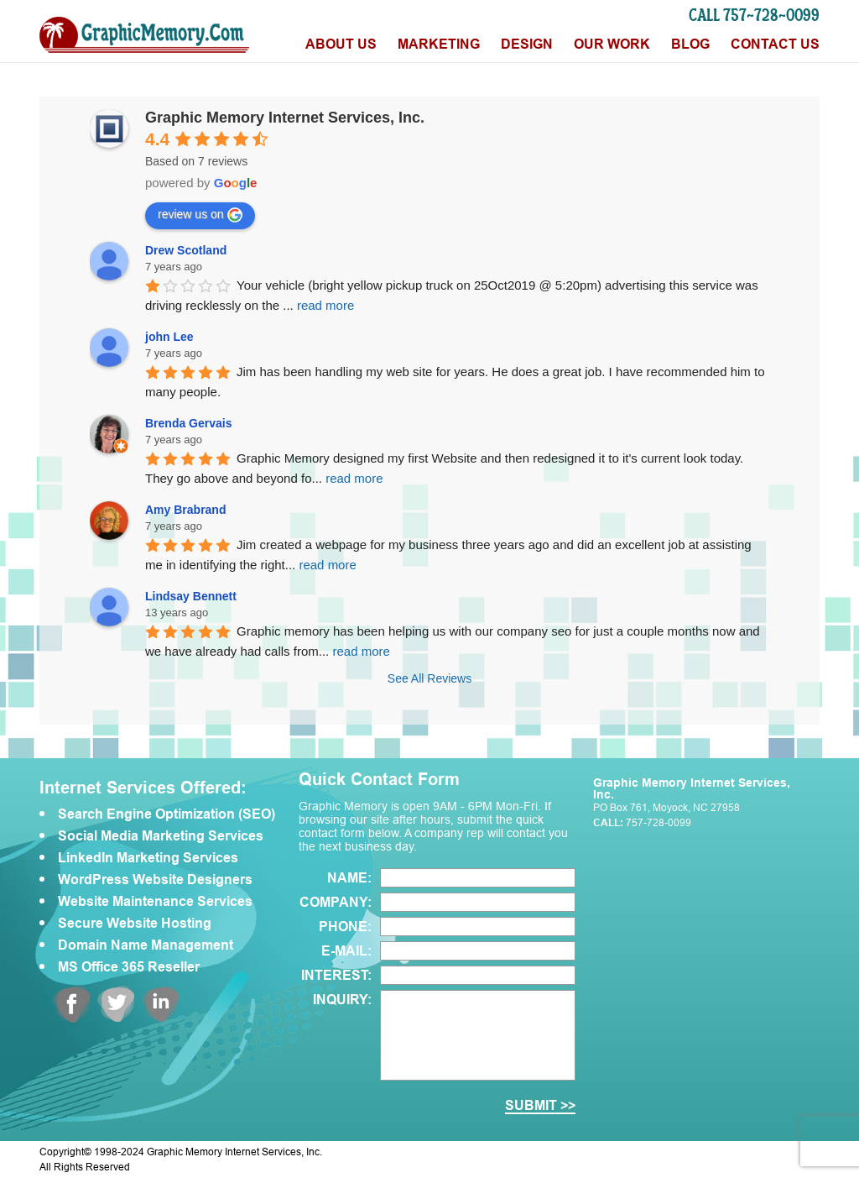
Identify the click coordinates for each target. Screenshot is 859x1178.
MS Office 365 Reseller (129, 967)
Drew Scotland (185, 250)
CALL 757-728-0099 (754, 15)
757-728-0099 (658, 823)
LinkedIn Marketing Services (148, 858)
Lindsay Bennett (191, 596)
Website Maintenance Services (155, 901)
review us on (200, 215)
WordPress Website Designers (155, 880)
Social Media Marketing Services (160, 836)
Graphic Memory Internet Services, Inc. (284, 117)
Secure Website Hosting (134, 923)
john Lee (169, 336)
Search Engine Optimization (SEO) (166, 814)
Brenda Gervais (188, 423)
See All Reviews (429, 678)
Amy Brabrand (185, 509)
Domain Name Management (145, 945)
